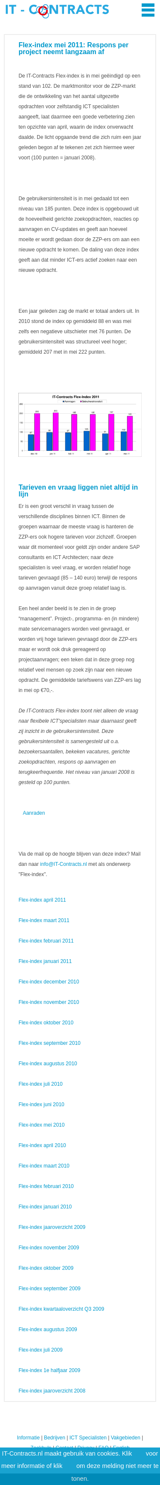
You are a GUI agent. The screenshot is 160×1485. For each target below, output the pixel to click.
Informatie (28, 1438)
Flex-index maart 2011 (43, 920)
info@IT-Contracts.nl (63, 864)
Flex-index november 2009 (48, 1248)
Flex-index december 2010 (48, 982)
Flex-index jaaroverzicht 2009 (51, 1227)
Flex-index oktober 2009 (45, 1268)
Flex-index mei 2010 (41, 1125)
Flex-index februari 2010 (45, 1186)
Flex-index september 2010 (49, 1043)
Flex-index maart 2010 (43, 1166)
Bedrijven (54, 1438)
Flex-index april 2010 (42, 1145)
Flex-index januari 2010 (45, 1207)
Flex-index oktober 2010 (45, 1023)
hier (139, 1453)
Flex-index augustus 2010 (47, 1064)
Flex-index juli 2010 (40, 1084)
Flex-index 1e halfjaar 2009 (49, 1370)
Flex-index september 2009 (49, 1289)
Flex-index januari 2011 (45, 961)
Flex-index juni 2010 (41, 1104)
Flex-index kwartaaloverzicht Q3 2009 (61, 1309)
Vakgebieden (125, 1438)
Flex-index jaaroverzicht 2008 (51, 1391)
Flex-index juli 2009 (40, 1350)
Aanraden (34, 813)
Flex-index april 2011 (42, 900)
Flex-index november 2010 (48, 1002)
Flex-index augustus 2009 (47, 1329)
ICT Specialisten (88, 1438)
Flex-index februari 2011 (45, 941)
